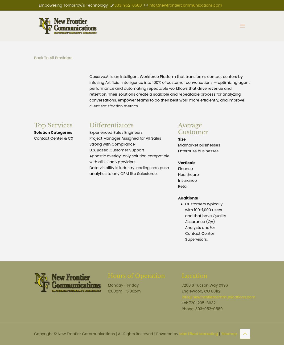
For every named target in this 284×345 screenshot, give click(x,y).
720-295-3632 (202, 303)
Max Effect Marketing (198, 334)
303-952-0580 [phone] (128, 5)
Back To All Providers (53, 58)
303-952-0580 (209, 309)
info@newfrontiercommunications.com (218, 297)
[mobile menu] (243, 26)
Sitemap (229, 334)
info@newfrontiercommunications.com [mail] (185, 5)
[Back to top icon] (245, 334)
